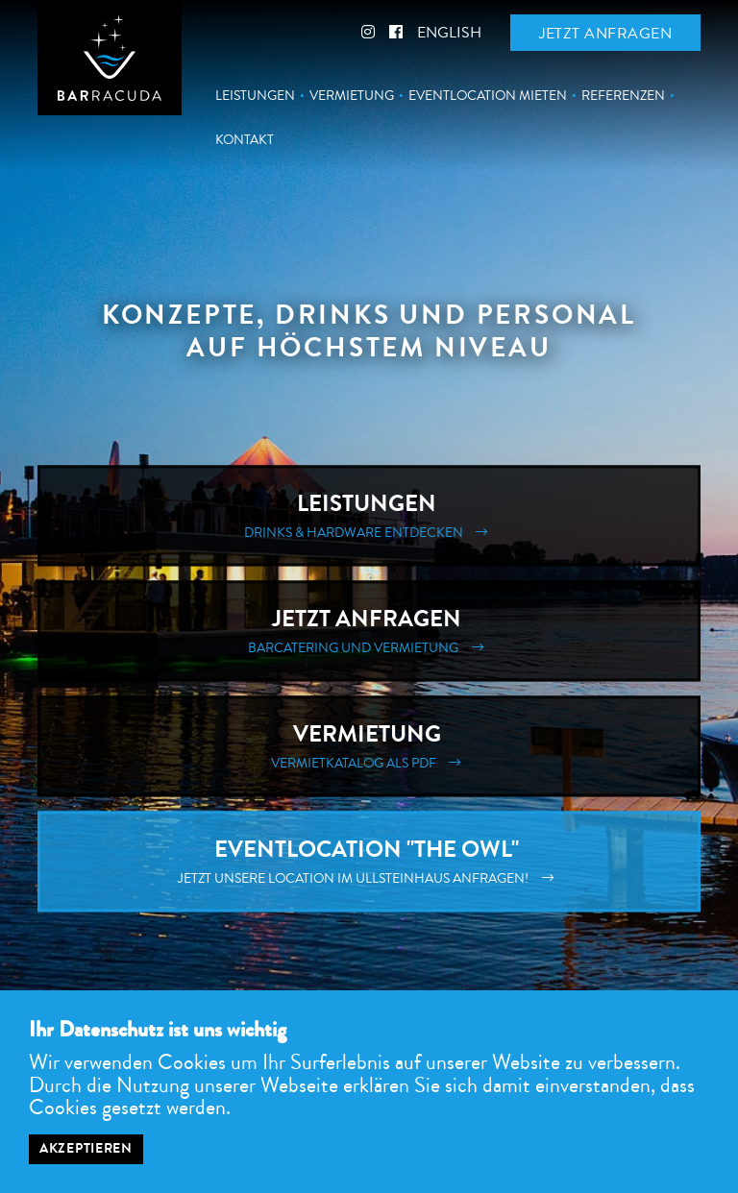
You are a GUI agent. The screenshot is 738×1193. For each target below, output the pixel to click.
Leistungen (255, 96)
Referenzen (623, 96)
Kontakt (244, 140)
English (449, 32)
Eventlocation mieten (487, 96)
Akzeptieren (86, 1148)
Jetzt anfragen (605, 33)
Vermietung (351, 96)
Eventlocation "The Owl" (369, 862)
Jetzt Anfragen (369, 631)
